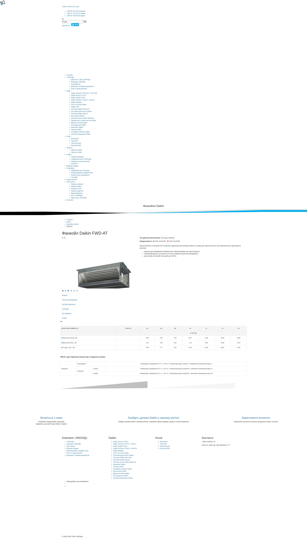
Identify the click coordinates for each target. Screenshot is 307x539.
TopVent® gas (76, 143)
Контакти (74, 164)
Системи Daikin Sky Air (79, 114)
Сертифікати (75, 84)
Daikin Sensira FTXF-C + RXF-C (124, 444)
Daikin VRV (75, 107)
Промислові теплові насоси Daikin (83, 120)
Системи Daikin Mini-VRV (80, 109)
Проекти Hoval (76, 152)
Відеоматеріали (77, 193)
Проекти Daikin (76, 150)
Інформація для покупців (80, 170)
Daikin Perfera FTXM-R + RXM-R (83, 100)
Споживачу (71, 168)
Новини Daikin (76, 186)
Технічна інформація (69, 300)
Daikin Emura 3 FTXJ (78, 95)
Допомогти (71, 25)
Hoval (69, 136)
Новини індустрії (77, 191)
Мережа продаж (72, 166)
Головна (70, 75)
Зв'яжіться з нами (51, 417)
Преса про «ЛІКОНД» (79, 198)
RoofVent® (75, 139)
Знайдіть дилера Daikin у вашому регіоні (153, 417)
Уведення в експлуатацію (80, 161)
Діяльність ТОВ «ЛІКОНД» (80, 79)
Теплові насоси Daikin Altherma (82, 118)
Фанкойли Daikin (77, 127)
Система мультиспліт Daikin (81, 111)
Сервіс (69, 154)
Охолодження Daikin (78, 125)
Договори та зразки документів (82, 86)
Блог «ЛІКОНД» (77, 195)
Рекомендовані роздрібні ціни (82, 173)
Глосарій (74, 177)
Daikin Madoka (76, 102)
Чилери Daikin (76, 129)
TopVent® (74, 141)
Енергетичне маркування (80, 175)
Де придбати (66, 313)
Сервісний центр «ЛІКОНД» (81, 159)
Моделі (64, 295)
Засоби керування (68, 304)
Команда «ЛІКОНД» (78, 82)
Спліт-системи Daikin (79, 104)
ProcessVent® (76, 145)
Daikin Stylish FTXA (78, 98)
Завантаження (72, 179)
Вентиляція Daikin (77, 116)
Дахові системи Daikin (79, 123)
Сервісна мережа (77, 157)
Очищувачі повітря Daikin (80, 132)
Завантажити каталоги (256, 417)
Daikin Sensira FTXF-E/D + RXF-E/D (84, 93)
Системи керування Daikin (80, 134)
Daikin (69, 91)
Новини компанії (77, 184)
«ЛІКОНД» (70, 77)
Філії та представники (79, 89)
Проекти (70, 148)
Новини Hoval (76, 189)
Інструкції (65, 309)
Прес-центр (71, 182)
